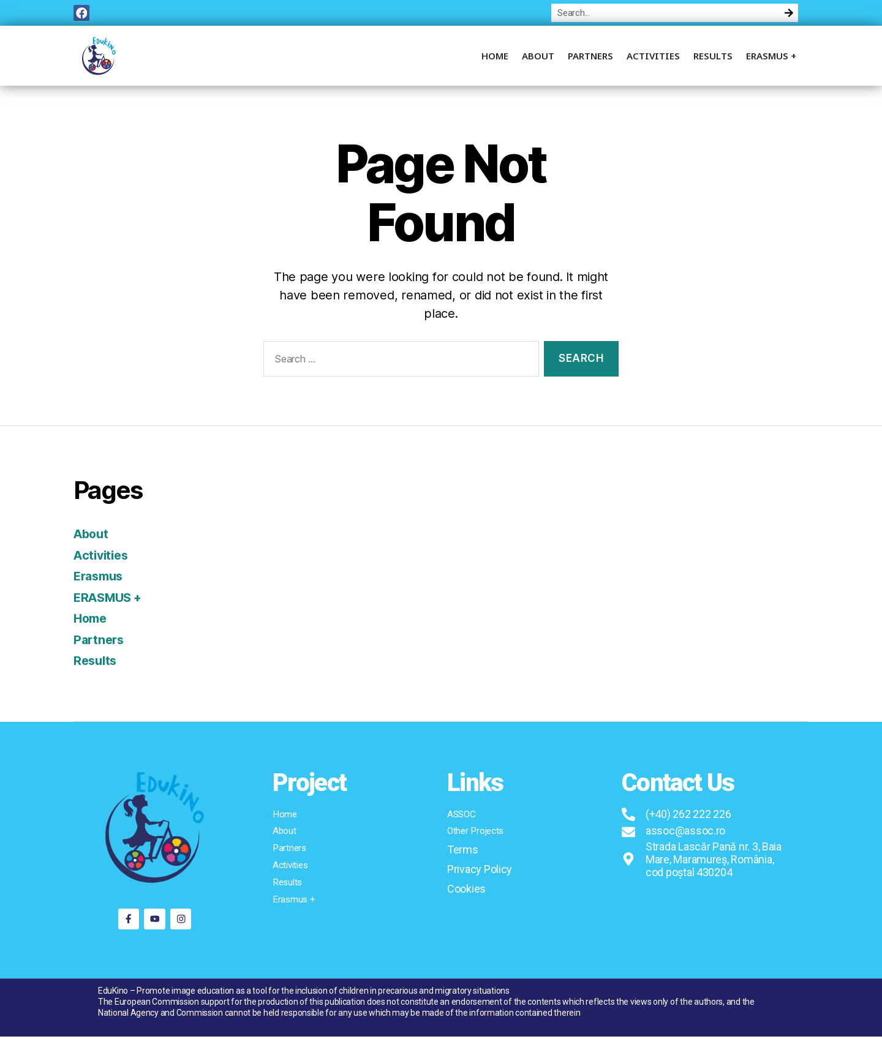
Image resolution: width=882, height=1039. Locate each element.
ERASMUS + (771, 59)
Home (494, 59)
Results (713, 59)
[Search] (789, 14)
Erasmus (100, 579)
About (538, 59)
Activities (653, 59)
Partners (590, 59)
